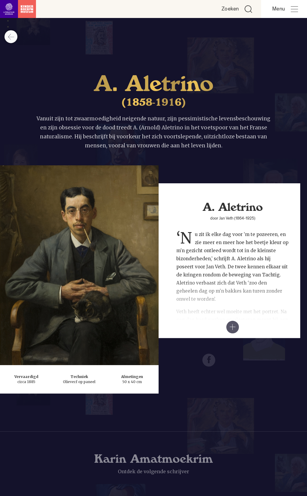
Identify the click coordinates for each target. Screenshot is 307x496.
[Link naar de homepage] (18, 9)
